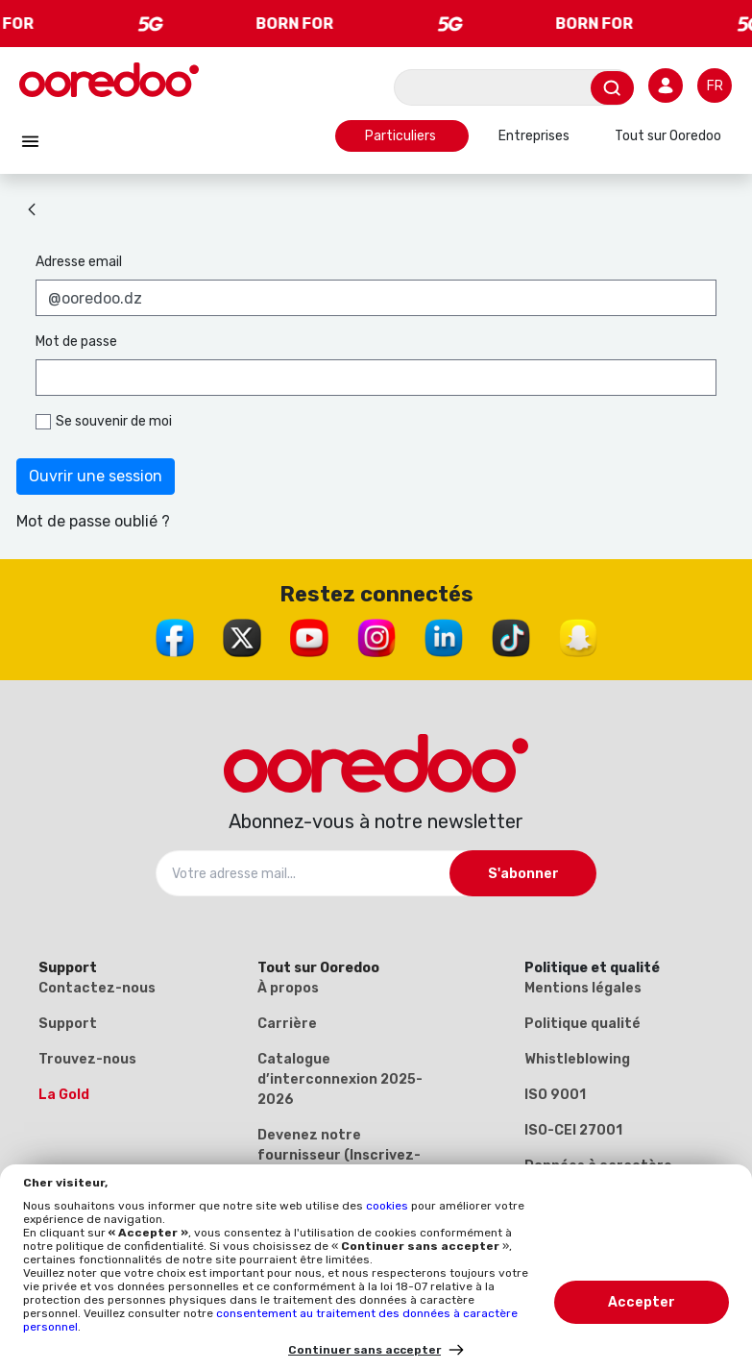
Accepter (641, 1302)
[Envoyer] (612, 88)
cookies (388, 1205)
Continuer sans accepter (364, 1350)
